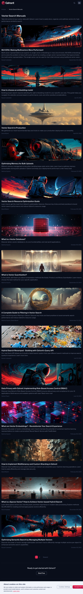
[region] (41, 587)
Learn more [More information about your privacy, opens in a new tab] (16, 591)
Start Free (41, 573)
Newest (45, 557)
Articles (3, 9)
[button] (74, 3)
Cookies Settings (64, 587)
